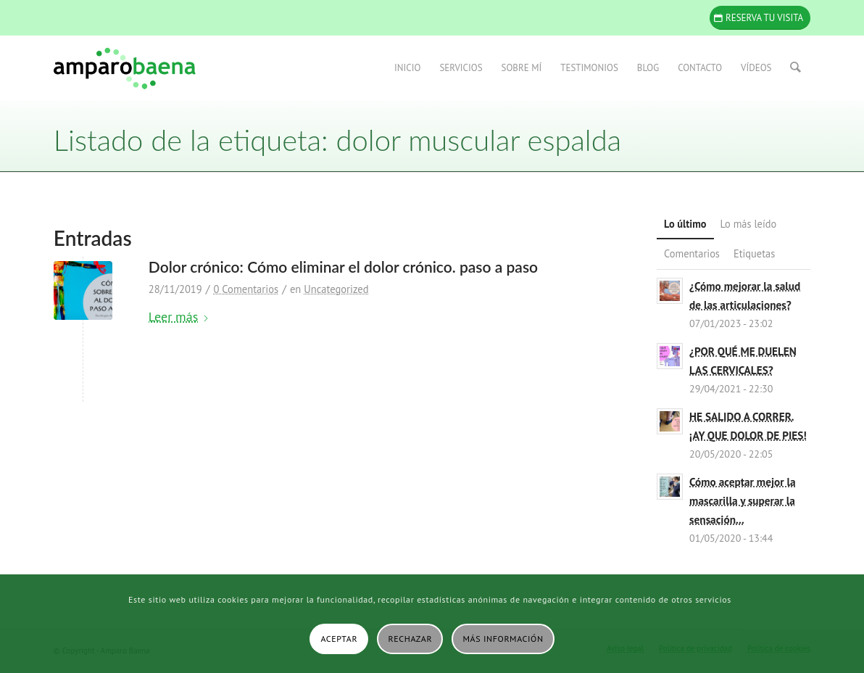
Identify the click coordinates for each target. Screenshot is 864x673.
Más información (503, 638)
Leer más (179, 316)
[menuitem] (408, 68)
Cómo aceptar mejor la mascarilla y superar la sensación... (742, 500)
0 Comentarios (245, 289)
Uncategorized (336, 289)
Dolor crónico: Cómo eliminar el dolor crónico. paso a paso (343, 266)
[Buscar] (796, 68)
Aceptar (338, 638)
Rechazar (411, 638)
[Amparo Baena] (125, 68)
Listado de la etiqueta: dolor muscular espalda (337, 140)
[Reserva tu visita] (760, 18)
